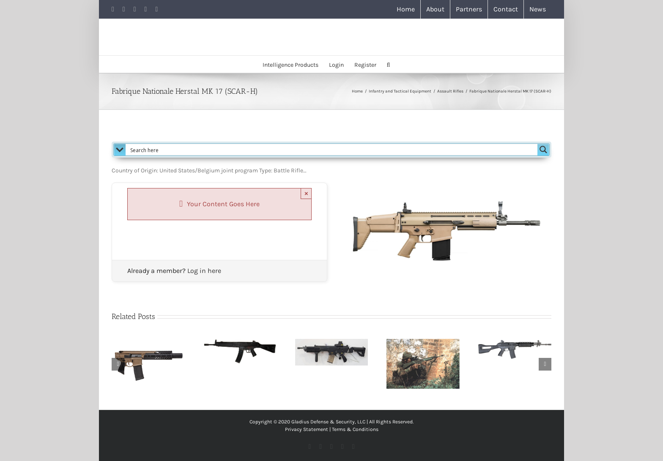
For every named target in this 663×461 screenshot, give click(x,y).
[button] (388, 64)
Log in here (204, 271)
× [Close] (306, 193)
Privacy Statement (306, 429)
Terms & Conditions (355, 429)
